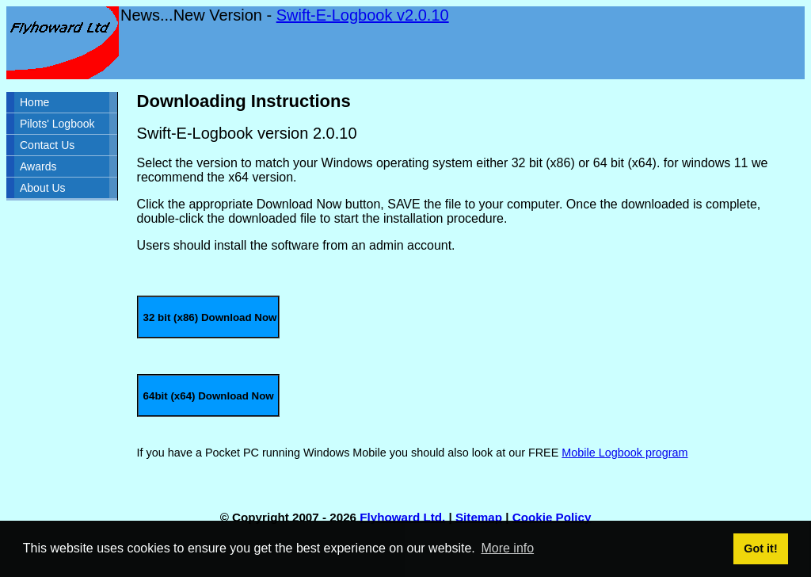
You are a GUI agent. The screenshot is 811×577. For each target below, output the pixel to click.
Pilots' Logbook (57, 123)
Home (34, 102)
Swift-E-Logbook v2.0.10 (362, 15)
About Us (43, 188)
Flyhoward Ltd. (402, 517)
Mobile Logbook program (624, 452)
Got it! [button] (760, 548)
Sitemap (478, 517)
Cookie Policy (552, 517)
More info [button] (507, 548)
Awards (38, 166)
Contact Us (47, 145)
